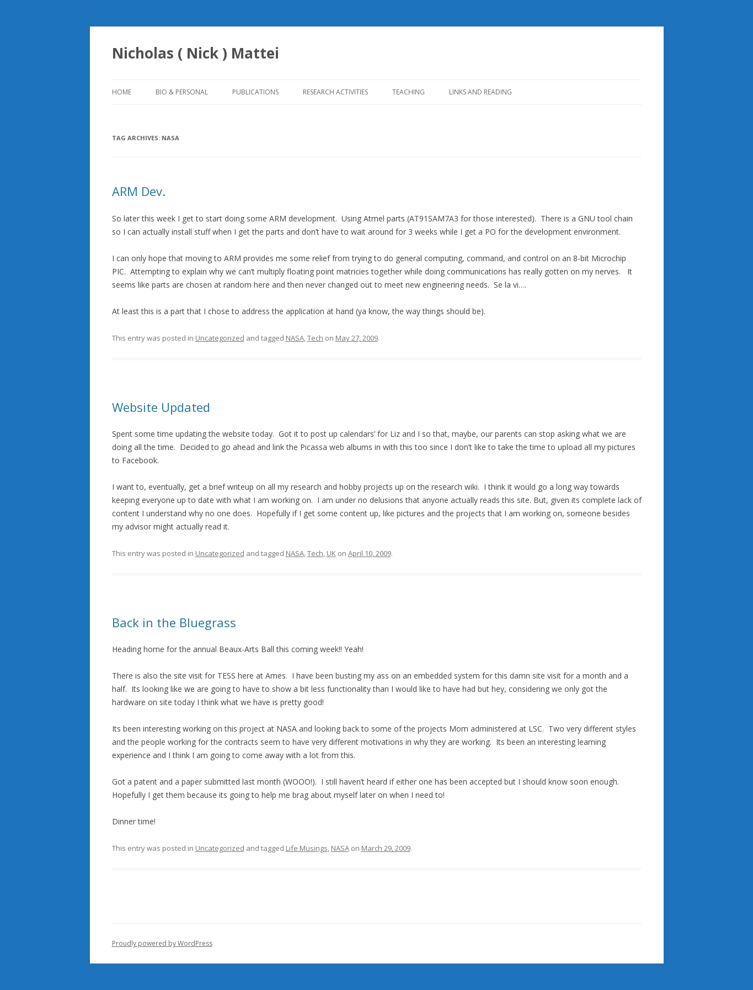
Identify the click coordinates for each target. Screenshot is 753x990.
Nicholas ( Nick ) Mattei (195, 53)
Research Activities (335, 92)
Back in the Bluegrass (174, 622)
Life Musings (307, 848)
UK (331, 553)
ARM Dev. (138, 191)
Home (121, 92)
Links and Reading (480, 92)
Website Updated (161, 407)
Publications (255, 92)
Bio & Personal (182, 92)
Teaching (408, 92)
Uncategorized (219, 338)
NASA (295, 338)
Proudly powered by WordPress (162, 943)
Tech (315, 338)
